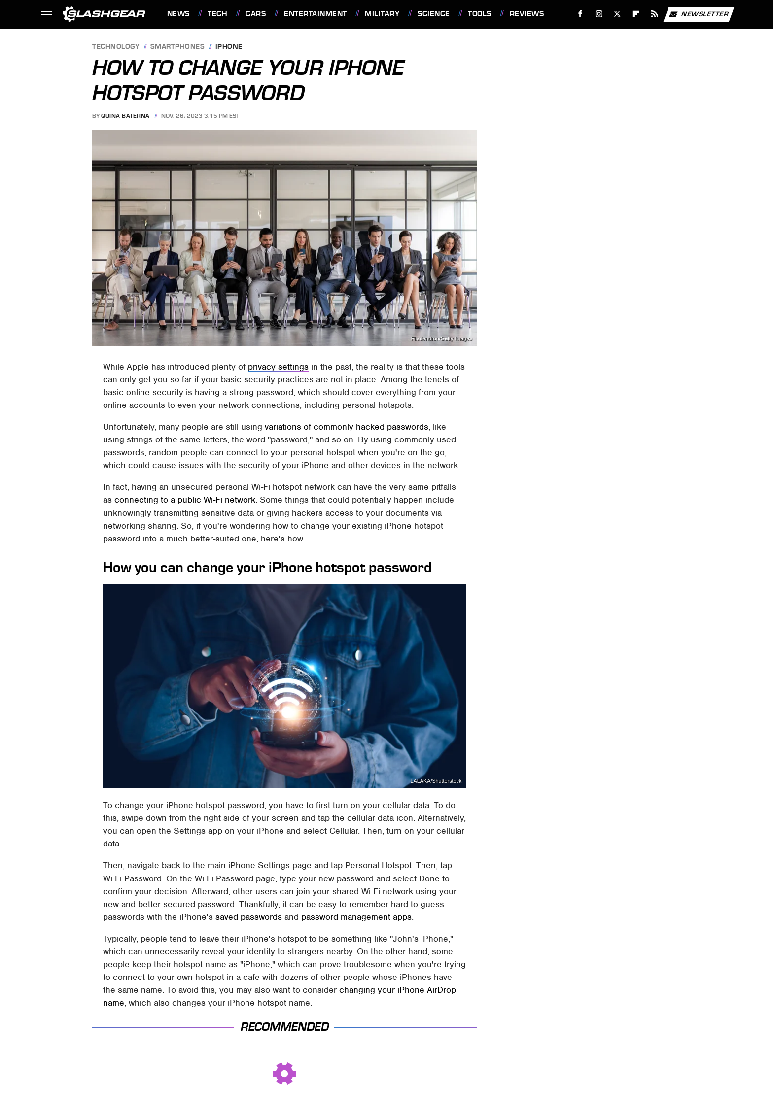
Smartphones (177, 47)
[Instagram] (599, 14)
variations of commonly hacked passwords (346, 426)
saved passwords (248, 916)
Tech (217, 13)
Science (434, 13)
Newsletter (699, 14)
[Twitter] (617, 14)
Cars (256, 13)
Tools (480, 13)
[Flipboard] (636, 14)
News (178, 13)
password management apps (356, 916)
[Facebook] (580, 14)
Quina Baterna (125, 115)
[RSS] (654, 14)
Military (382, 13)
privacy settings (278, 366)
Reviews (527, 13)
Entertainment (315, 13)
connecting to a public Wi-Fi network (184, 499)
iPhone (229, 47)
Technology (116, 47)
